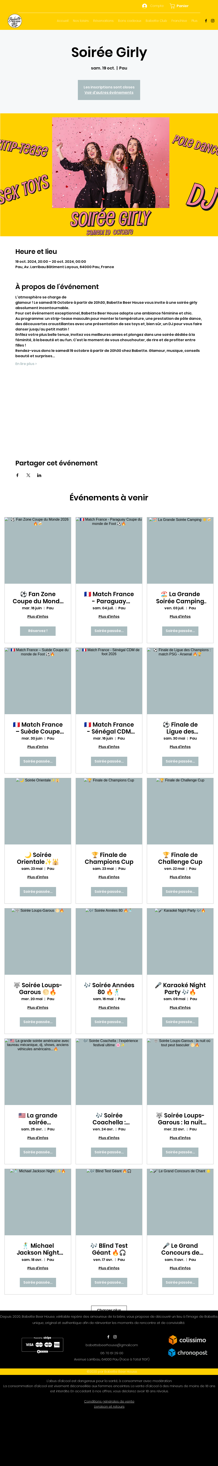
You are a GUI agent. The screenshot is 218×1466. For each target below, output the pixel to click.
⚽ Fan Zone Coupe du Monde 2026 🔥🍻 (38, 598)
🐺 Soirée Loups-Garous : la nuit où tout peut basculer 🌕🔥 (180, 1119)
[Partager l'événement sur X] (28, 475)
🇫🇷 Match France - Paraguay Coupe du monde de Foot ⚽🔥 (109, 598)
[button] (182, 5)
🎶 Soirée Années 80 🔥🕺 (109, 989)
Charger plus (109, 1310)
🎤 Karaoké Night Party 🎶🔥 (180, 989)
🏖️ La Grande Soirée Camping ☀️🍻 (180, 598)
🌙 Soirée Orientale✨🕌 (38, 858)
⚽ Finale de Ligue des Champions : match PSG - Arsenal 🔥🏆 (180, 728)
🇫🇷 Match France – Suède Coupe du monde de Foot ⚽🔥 (38, 728)
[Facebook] (206, 20)
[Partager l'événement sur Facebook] (17, 475)
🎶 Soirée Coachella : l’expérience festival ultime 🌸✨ (109, 1119)
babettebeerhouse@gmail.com (112, 1345)
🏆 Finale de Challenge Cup (180, 858)
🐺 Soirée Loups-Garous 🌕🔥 (37, 989)
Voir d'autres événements (109, 92)
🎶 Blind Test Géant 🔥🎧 (109, 1249)
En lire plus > (26, 363)
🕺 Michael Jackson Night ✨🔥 (38, 1249)
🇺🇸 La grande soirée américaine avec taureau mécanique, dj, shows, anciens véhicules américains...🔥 (37, 1119)
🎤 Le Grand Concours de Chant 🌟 (180, 1249)
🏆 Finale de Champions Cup (109, 858)
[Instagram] (212, 20)
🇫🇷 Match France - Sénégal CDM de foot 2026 (109, 728)
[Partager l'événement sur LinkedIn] (39, 475)
